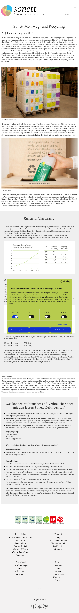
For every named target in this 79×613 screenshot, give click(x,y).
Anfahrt (58, 571)
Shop (58, 537)
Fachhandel (58, 546)
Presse (58, 580)
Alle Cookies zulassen (60, 330)
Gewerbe (58, 549)
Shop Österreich (58, 543)
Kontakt (58, 565)
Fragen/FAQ (58, 574)
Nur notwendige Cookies (18, 330)
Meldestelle (21, 540)
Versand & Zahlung (58, 540)
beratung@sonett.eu (28, 421)
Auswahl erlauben (39, 330)
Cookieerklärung (20, 549)
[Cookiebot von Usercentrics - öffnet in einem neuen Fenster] (62, 281)
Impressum (21, 555)
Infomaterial (20, 571)
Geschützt (20, 574)
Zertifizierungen (21, 565)
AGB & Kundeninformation (20, 537)
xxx (39, 588)
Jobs (58, 568)
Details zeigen (62, 324)
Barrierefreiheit (21, 546)
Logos (21, 568)
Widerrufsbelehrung (21, 552)
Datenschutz (20, 543)
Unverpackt (58, 577)
